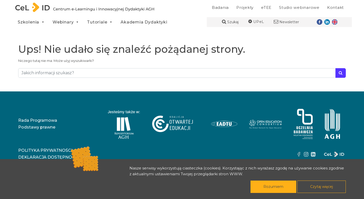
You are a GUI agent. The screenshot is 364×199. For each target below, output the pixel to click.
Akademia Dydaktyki (144, 22)
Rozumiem (273, 186)
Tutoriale (100, 22)
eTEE (266, 7)
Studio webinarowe (299, 7)
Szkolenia (31, 22)
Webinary (66, 22)
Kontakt (335, 7)
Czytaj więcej (321, 186)
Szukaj (230, 21)
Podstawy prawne (36, 127)
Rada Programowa (37, 120)
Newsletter (286, 21)
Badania (220, 7)
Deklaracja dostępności (48, 157)
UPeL (256, 21)
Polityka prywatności (45, 150)
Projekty (245, 7)
